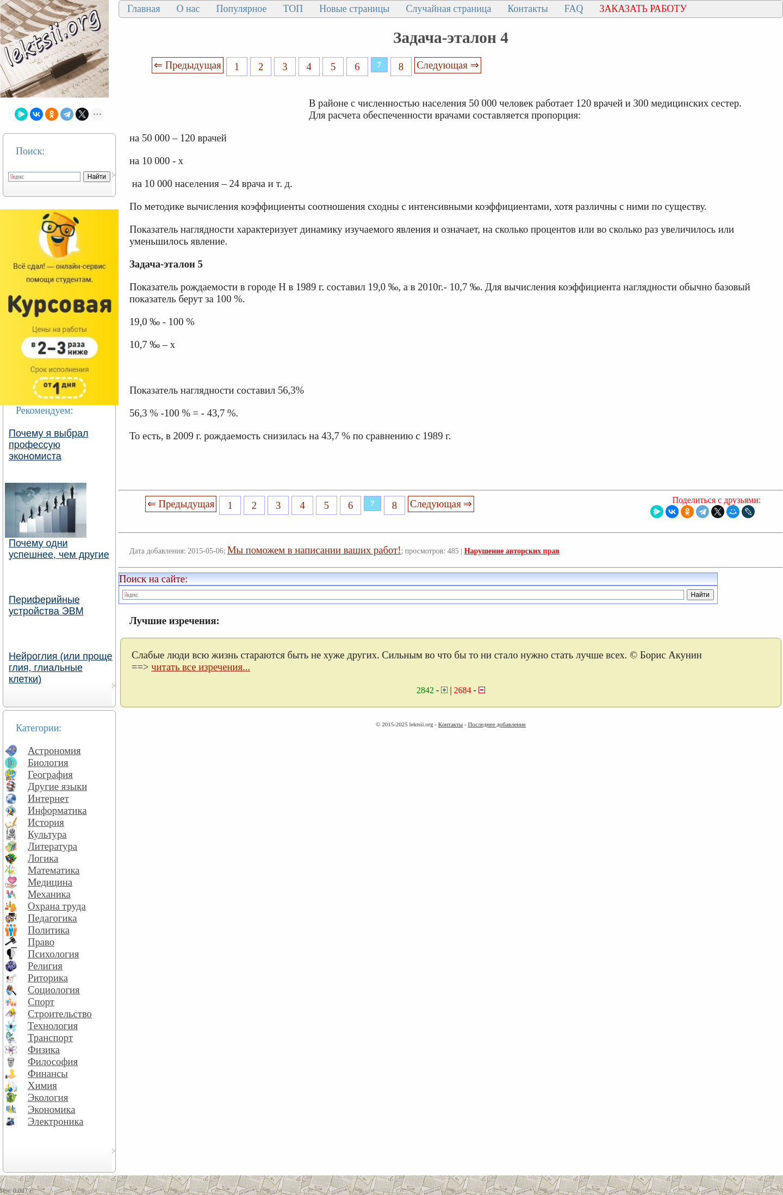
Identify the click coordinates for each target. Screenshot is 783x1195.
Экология (48, 1097)
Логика (43, 858)
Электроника (56, 1121)
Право (41, 942)
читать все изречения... (200, 667)
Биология (48, 762)
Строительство (60, 1013)
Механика (49, 894)
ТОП (293, 8)
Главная (143, 8)
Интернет (48, 798)
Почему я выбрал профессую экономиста (49, 445)
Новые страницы (354, 8)
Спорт (41, 1001)
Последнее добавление (496, 724)
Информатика (57, 810)
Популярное (241, 8)
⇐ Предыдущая (187, 65)
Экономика (52, 1109)
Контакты (527, 8)
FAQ (573, 8)
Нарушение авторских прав (512, 551)
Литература (52, 846)
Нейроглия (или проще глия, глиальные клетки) (61, 667)
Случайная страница (448, 8)
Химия (42, 1085)
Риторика (48, 978)
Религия (45, 966)
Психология (53, 954)
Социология (54, 989)
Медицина (50, 882)
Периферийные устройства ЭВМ (46, 605)
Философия (53, 1061)
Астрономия (54, 750)
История (46, 822)
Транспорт (50, 1037)
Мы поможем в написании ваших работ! (314, 550)
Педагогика (52, 918)
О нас (188, 8)
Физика (44, 1049)
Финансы (48, 1073)
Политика (49, 930)
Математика (54, 870)
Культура (47, 834)
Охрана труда (57, 906)
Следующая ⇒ (447, 65)
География (50, 774)
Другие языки (57, 786)
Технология (53, 1025)
